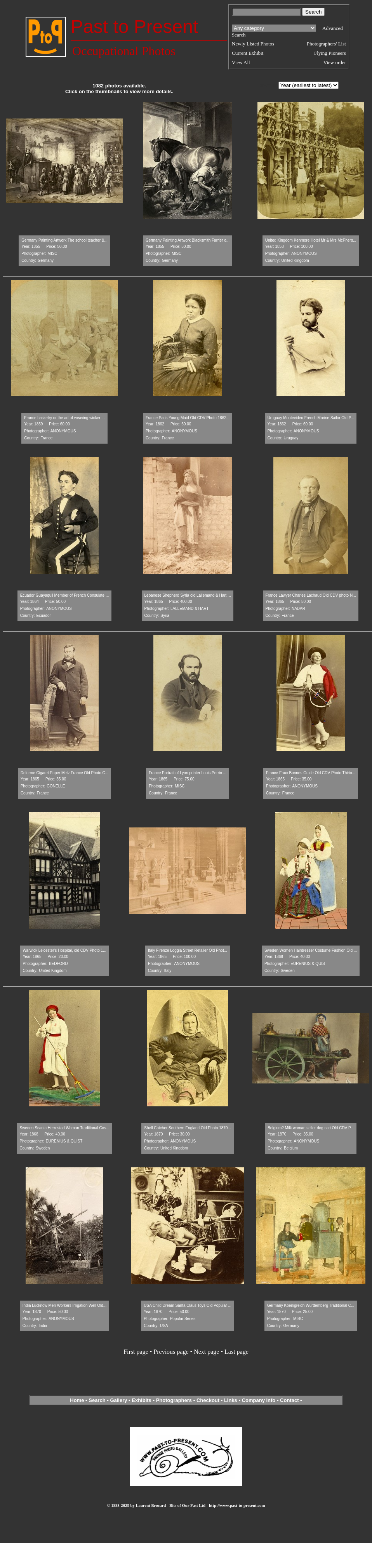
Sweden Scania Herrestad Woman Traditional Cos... (64, 1128)
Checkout (207, 1400)
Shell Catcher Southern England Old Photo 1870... (187, 1128)
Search (97, 1400)
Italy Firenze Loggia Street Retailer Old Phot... (187, 950)
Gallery (118, 1400)
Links (230, 1400)
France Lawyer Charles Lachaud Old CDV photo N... (311, 595)
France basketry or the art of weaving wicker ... (64, 418)
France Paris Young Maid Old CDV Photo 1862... (187, 418)
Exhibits (141, 1400)
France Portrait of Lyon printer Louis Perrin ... (187, 773)
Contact (289, 1400)
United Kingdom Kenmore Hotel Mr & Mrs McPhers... (310, 240)
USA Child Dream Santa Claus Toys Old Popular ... (187, 1305)
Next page (206, 1351)
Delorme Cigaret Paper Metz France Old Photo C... (64, 773)
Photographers (174, 1400)
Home (77, 1400)
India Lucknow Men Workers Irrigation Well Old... (64, 1305)
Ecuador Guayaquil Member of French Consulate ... (64, 595)
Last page (236, 1351)
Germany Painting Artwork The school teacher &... (64, 240)
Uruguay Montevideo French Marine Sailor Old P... (311, 418)
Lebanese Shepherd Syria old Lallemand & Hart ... (187, 595)
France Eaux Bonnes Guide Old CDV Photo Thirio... (310, 773)
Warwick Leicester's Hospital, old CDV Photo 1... (64, 950)
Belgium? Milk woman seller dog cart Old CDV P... (311, 1128)
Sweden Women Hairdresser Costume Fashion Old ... (310, 950)
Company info (259, 1400)
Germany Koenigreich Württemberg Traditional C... (311, 1305)
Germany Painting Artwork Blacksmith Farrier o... (187, 240)
